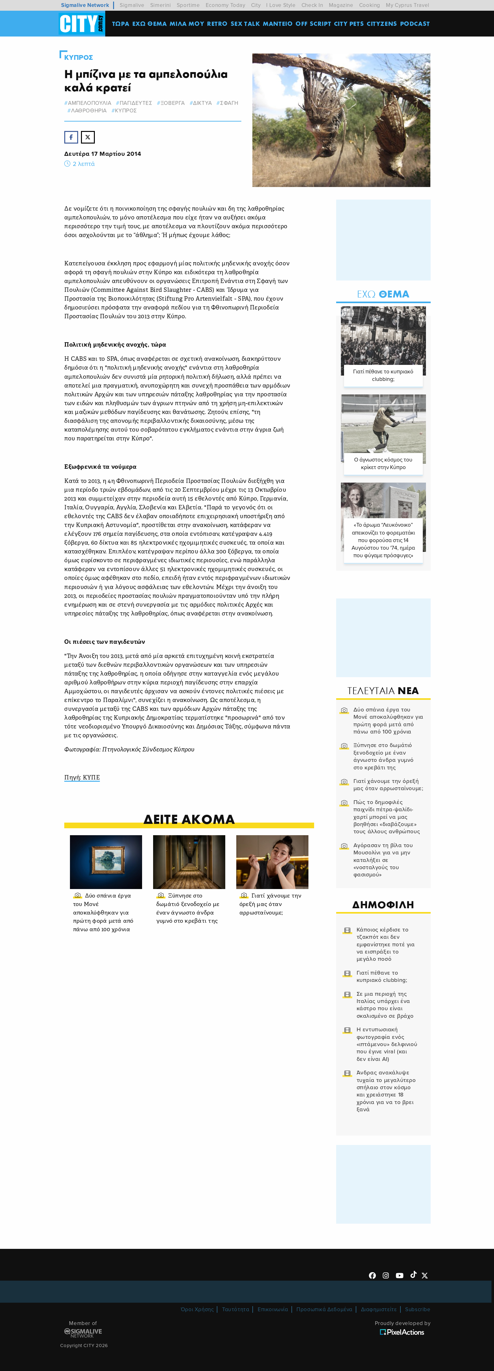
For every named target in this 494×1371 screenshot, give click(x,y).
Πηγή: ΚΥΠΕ (82, 778)
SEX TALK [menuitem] (245, 23)
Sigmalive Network (85, 5)
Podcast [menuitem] (415, 23)
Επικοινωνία (273, 1309)
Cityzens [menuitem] (382, 23)
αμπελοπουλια (89, 103)
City (256, 5)
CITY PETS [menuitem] (349, 23)
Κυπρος (78, 58)
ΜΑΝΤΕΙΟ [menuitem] (278, 23)
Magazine (341, 5)
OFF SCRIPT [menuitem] (313, 23)
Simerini (160, 5)
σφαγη (229, 103)
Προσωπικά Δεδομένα (324, 1309)
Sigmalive (132, 5)
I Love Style (281, 5)
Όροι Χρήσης (197, 1309)
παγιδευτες (136, 103)
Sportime (188, 5)
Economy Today (225, 5)
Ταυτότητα (235, 1309)
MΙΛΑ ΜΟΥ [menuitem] (186, 23)
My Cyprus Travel (407, 5)
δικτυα (202, 103)
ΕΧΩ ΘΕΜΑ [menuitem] (149, 23)
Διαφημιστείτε (379, 1309)
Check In (312, 5)
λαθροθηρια (89, 110)
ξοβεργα (173, 103)
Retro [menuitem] (217, 23)
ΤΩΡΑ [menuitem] (120, 23)
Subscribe (417, 1309)
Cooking (369, 5)
